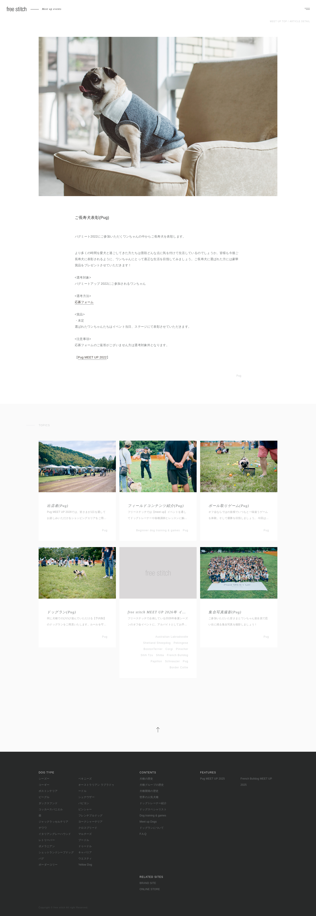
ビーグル (44, 797)
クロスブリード (87, 827)
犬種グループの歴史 (152, 784)
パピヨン (83, 803)
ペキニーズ (85, 778)
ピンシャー (85, 809)
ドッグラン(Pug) (61, 612)
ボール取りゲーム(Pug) (228, 506)
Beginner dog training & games (158, 530)
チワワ (43, 827)
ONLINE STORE (150, 889)
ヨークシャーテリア (90, 821)
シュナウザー (86, 797)
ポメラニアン (47, 846)
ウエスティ (85, 858)
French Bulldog (177, 655)
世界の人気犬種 (149, 797)
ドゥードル (85, 846)
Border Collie (179, 667)
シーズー (44, 778)
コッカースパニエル (51, 809)
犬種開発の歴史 (149, 791)
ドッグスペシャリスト (153, 809)
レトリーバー (47, 840)
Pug (238, 375)
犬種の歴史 (146, 778)
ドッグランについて (152, 827)
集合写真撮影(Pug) (224, 612)
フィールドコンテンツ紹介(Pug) (156, 506)
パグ (41, 858)
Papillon (156, 661)
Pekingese (181, 642)
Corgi (169, 649)
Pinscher (182, 649)
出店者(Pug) (57, 506)
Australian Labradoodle (171, 636)
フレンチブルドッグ (90, 815)
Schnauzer (172, 661)
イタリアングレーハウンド (55, 833)
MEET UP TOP (278, 21)
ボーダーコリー (48, 864)
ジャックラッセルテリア (53, 821)
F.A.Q (143, 833)
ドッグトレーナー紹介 (153, 803)
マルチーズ (85, 833)
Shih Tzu (147, 655)
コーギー (44, 784)
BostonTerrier (153, 649)
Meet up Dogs (148, 821)
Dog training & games (153, 815)
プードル (83, 840)
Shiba (160, 655)
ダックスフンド (48, 803)
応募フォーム (84, 302)
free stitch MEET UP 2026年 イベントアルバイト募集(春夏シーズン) (158, 612)
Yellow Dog (85, 864)
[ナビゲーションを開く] (307, 9)
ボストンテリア (48, 791)
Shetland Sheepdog (157, 642)
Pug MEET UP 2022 (92, 357)
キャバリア (85, 852)
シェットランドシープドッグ (56, 852)
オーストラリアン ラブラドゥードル (96, 788)
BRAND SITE (148, 883)
